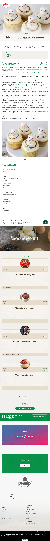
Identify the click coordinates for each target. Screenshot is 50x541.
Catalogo (28, 518)
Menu (46, 3)
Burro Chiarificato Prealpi (34, 72)
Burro (11, 496)
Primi (3, 511)
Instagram (30, 436)
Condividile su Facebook (11, 418)
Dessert (3, 514)
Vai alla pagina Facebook (39, 416)
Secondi (3, 513)
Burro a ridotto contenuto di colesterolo (13, 354)
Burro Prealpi (8, 287)
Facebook (20, 436)
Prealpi (8, 54)
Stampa (41, 64)
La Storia (28, 507)
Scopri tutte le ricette (25, 408)
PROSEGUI (25, 539)
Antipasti (4, 509)
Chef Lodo (25, 404)
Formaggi (12, 498)
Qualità (27, 511)
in (34, 523)
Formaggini (12, 499)
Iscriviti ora (25, 465)
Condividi (46, 64)
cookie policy (41, 534)
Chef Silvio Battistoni (25, 397)
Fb (29, 523)
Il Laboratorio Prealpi (31, 513)
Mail (26, 523)
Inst (31, 523)
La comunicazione (30, 509)
